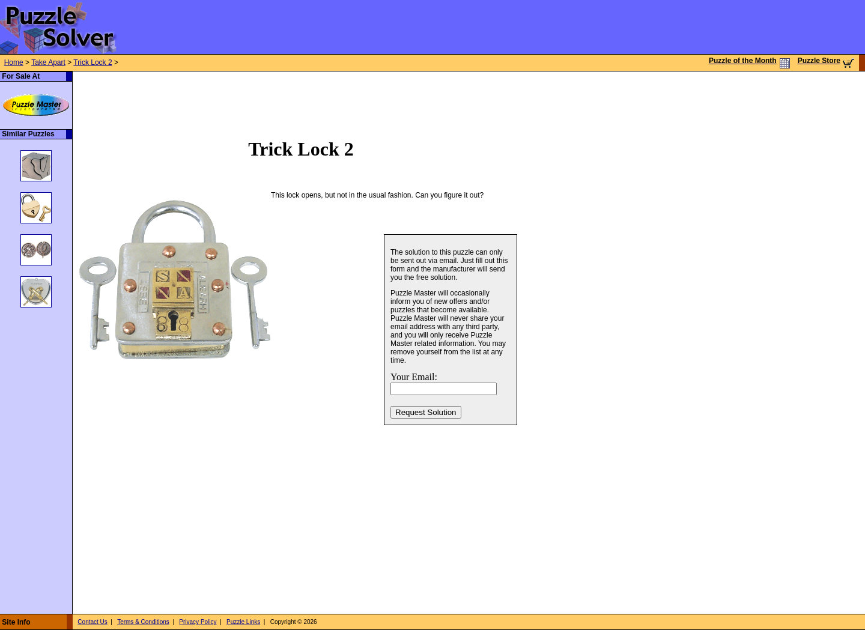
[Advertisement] (291, 98)
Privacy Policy (197, 622)
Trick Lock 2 (92, 62)
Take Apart (48, 62)
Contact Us (92, 622)
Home (13, 62)
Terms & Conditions (143, 622)
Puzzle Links (243, 622)
